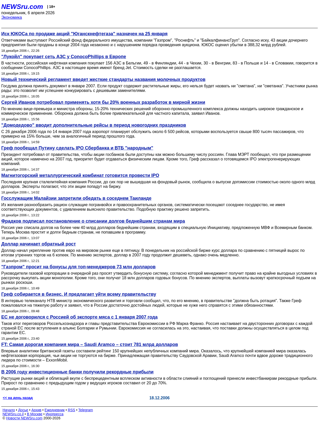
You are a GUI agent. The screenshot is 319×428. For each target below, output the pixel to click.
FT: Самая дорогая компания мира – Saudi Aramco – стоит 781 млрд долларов (89, 344)
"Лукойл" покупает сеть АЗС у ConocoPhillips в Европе (63, 56)
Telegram (85, 410)
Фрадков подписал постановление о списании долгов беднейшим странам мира (93, 221)
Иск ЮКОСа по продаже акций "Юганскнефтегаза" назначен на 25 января (84, 33)
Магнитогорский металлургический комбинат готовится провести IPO (80, 175)
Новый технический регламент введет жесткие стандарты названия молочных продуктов (103, 79)
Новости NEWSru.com (24, 418)
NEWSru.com (22, 6)
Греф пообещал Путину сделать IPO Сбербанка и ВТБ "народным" (77, 148)
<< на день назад (18, 398)
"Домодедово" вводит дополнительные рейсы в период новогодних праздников (93, 125)
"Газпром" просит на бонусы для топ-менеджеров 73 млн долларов (78, 266)
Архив (36, 410)
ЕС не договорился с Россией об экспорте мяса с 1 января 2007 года (79, 317)
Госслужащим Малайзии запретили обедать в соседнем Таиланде (76, 198)
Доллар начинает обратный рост (38, 243)
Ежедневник (55, 410)
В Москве (34, 414)
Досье (23, 410)
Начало (9, 410)
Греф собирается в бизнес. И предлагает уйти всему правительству (78, 294)
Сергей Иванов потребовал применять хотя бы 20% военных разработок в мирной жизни (103, 102)
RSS (71, 410)
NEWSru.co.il (13, 414)
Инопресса (55, 414)
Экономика (11, 17)
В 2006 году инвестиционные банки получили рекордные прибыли (77, 371)
